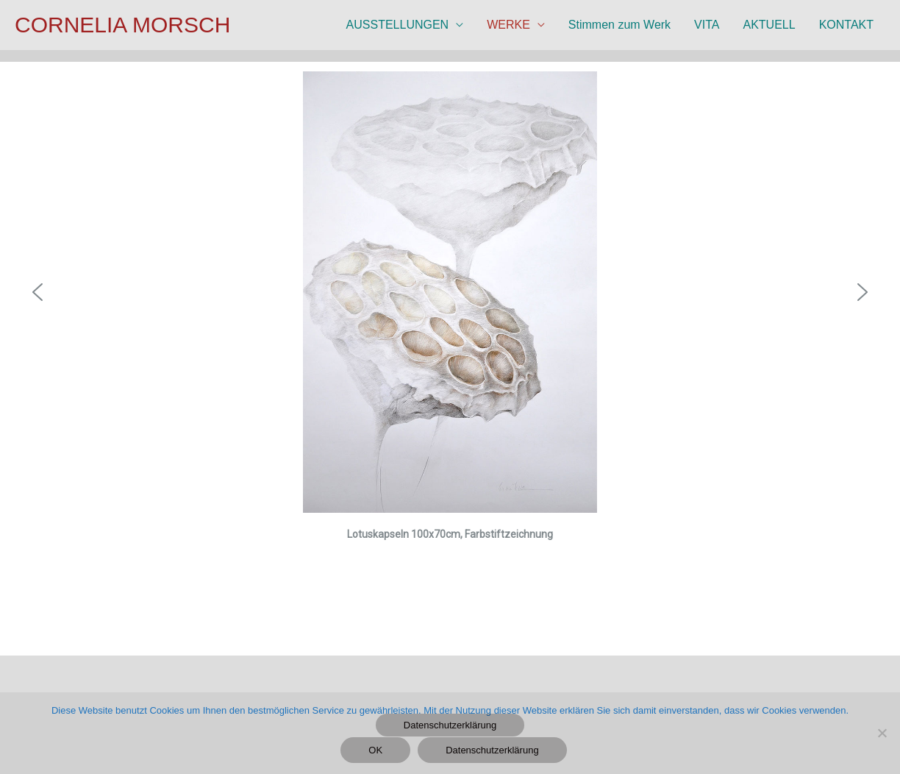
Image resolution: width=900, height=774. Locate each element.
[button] (37, 292)
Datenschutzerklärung (450, 725)
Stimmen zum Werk (619, 24)
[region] (450, 339)
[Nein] (881, 732)
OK (375, 750)
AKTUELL (769, 24)
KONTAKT (846, 24)
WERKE (508, 24)
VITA (706, 24)
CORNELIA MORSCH (122, 25)
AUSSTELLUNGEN (397, 24)
